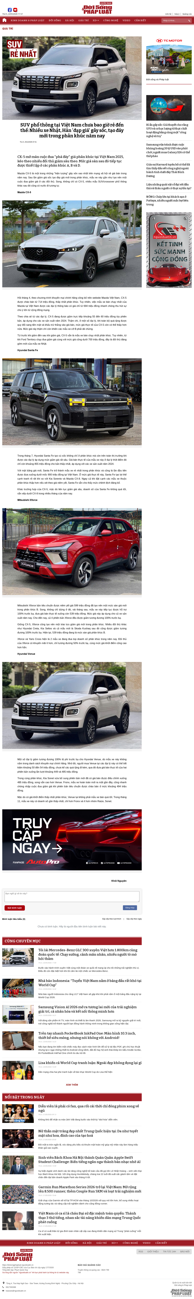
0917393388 (11, 1287)
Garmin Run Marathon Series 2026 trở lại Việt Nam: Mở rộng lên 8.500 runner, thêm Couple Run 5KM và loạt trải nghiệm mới (89, 1189)
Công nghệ (110, 20)
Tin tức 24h (169, 1251)
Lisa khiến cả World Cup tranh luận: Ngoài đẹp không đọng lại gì (90, 1063)
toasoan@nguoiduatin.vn (16, 1291)
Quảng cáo (187, 14)
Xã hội (69, 20)
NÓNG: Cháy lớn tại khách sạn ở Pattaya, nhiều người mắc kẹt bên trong (167, 200)
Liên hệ (168, 14)
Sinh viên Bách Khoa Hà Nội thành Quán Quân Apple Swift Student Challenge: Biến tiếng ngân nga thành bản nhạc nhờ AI (89, 1160)
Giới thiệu (153, 1251)
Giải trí (83, 20)
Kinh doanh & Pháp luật (28, 20)
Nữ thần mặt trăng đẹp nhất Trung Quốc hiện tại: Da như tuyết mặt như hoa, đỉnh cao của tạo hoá (88, 1133)
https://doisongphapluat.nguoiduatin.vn (17, 1265)
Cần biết (140, 20)
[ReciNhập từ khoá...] (176, 20)
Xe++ (96, 20)
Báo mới (184, 1251)
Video (126, 20)
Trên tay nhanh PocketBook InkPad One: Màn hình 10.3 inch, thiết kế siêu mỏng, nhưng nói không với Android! (87, 1035)
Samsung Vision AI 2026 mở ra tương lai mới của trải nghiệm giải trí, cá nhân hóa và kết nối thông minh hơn (87, 1009)
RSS (141, 1251)
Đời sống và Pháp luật (157, 79)
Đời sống (55, 20)
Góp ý (176, 14)
